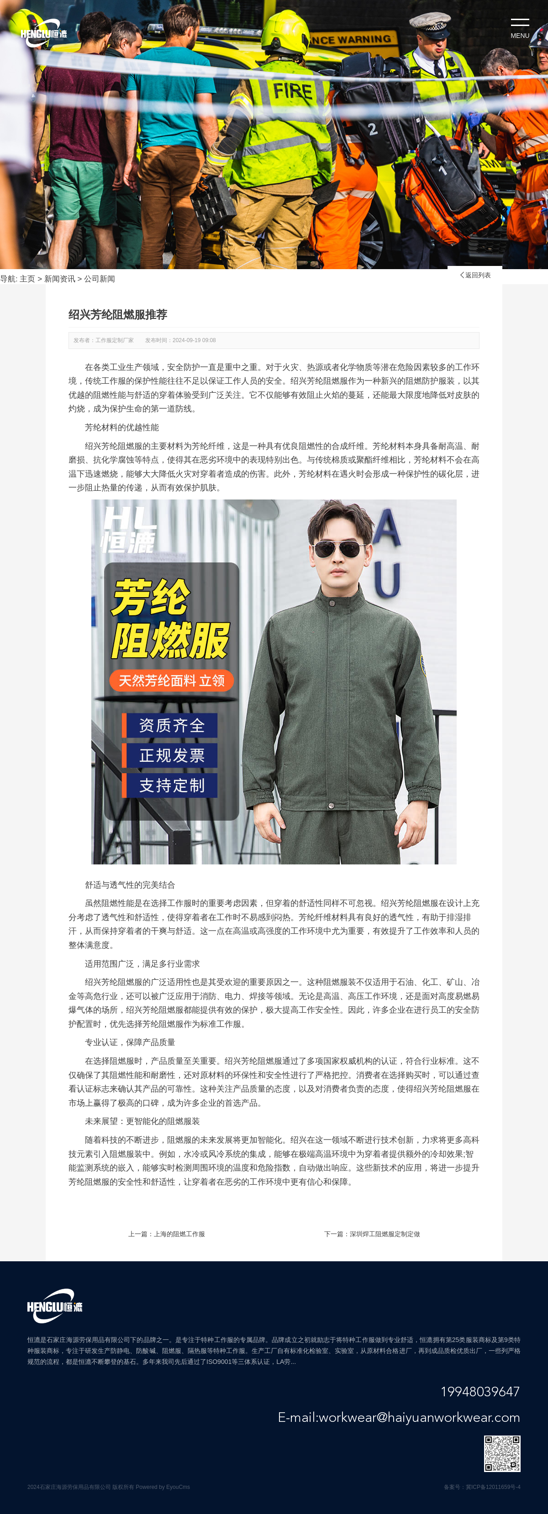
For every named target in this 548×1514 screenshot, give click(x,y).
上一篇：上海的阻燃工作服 (166, 1234)
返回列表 (475, 275)
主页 (27, 279)
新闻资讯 (59, 279)
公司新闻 (99, 279)
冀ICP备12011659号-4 (493, 1487)
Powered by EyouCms (162, 1487)
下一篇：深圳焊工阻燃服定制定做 (372, 1234)
